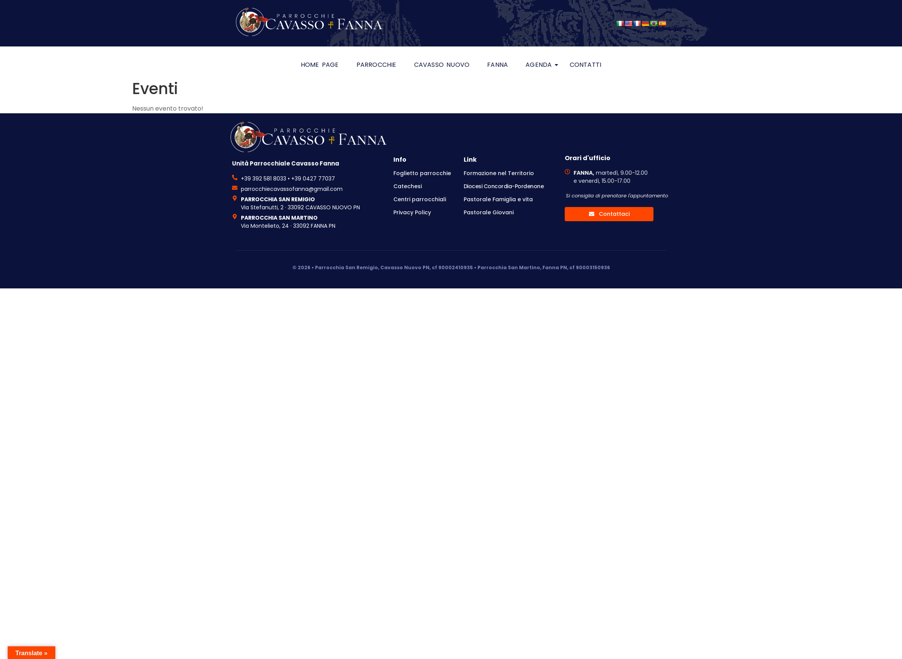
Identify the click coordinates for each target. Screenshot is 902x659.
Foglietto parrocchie (422, 173)
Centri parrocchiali (419, 199)
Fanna (497, 64)
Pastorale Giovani (489, 212)
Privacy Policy (412, 212)
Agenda (541, 64)
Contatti (586, 64)
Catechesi (407, 186)
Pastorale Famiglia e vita (498, 199)
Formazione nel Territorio (499, 173)
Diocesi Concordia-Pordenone (504, 186)
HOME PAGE (320, 64)
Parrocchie (376, 64)
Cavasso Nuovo (442, 64)
